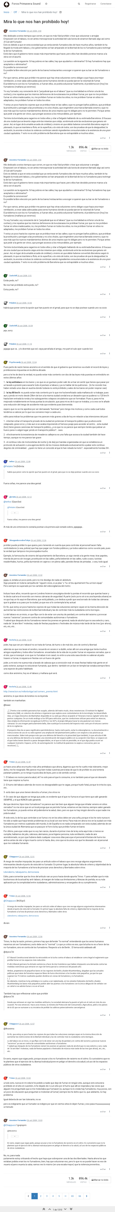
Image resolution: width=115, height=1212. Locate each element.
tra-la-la (12, 640)
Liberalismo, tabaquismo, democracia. (21, 872)
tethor (12, 462)
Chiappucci (14, 857)
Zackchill (13, 276)
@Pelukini (8, 466)
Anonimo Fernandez (18, 31)
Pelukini (12, 303)
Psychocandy (15, 362)
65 (72, 1196)
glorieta (12, 497)
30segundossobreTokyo (19, 540)
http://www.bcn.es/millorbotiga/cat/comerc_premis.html (31, 691)
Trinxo (12, 762)
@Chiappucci (10, 901)
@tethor (7, 502)
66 (80, 1196)
